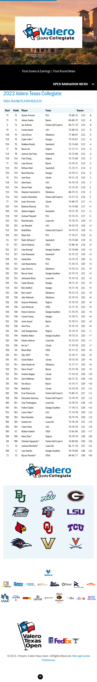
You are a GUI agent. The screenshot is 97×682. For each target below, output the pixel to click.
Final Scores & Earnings (36, 71)
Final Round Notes (64, 71)
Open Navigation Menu (70, 84)
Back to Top (52, 677)
